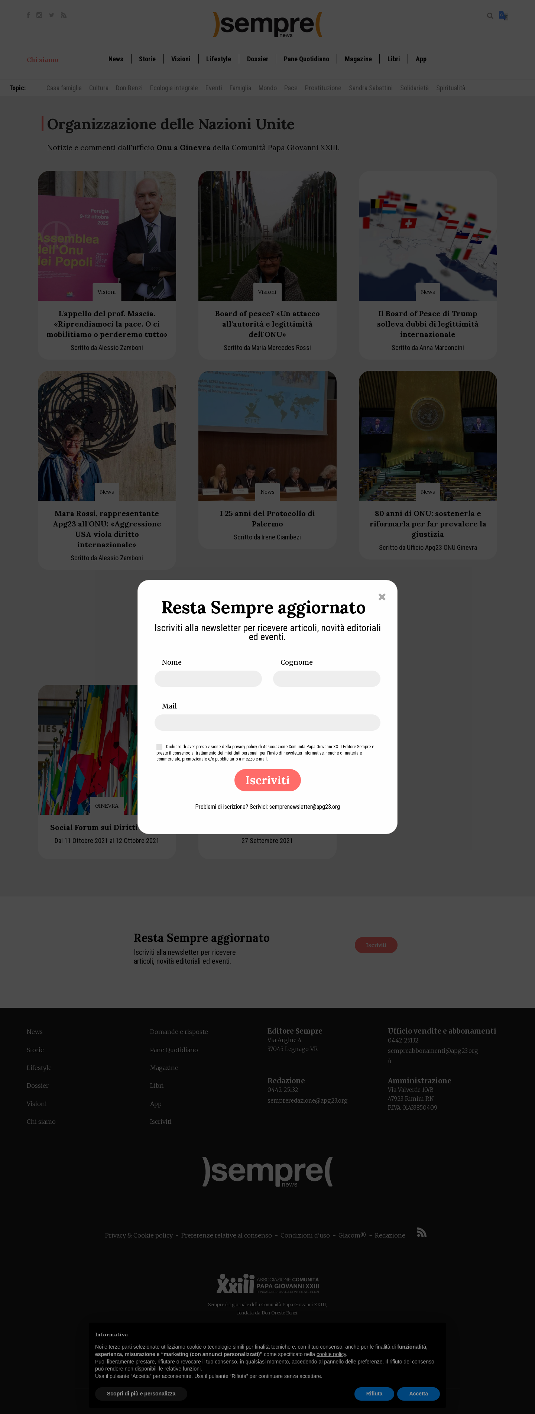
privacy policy (244, 746)
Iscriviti (268, 780)
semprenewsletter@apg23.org (304, 806)
